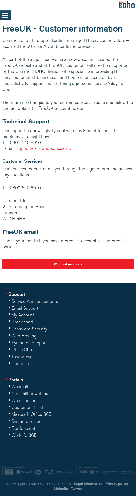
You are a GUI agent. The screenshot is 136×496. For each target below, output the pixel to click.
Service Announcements (35, 301)
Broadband (22, 322)
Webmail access (66, 264)
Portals (15, 379)
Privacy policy (117, 484)
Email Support (25, 308)
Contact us (22, 363)
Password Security (29, 329)
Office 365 (22, 349)
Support (16, 294)
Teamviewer (23, 356)
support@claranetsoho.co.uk (44, 148)
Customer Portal (27, 407)
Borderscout (23, 428)
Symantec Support (29, 343)
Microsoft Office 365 (31, 414)
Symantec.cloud (26, 421)
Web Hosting (24, 336)
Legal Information (88, 484)
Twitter (76, 488)
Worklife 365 (24, 435)
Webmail (20, 386)
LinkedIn (61, 488)
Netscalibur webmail (31, 393)
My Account (23, 315)
